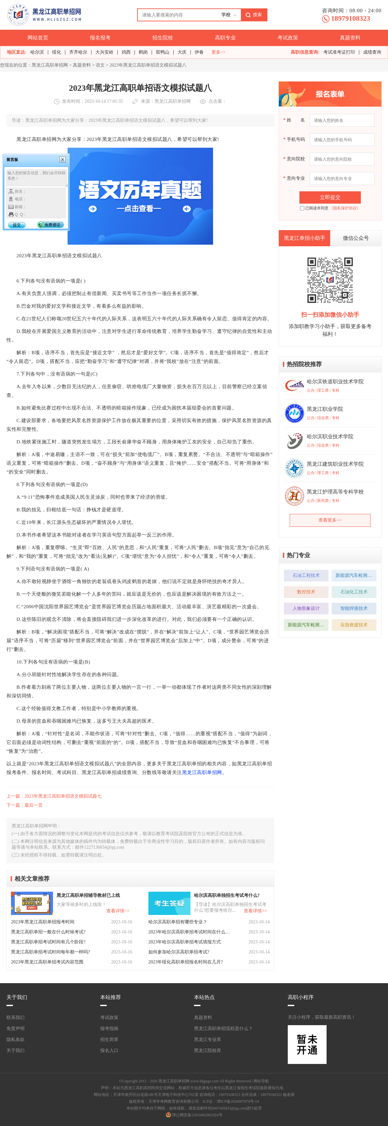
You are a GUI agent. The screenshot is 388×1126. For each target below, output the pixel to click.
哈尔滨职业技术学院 (330, 436)
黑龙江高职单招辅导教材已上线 (88, 895)
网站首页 (37, 37)
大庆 (182, 52)
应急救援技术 (354, 624)
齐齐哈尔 (78, 52)
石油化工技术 (354, 592)
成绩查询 (372, 52)
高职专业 (225, 37)
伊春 (199, 52)
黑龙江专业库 (207, 1039)
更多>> (218, 52)
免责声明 (15, 1028)
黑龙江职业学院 (325, 409)
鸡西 (126, 52)
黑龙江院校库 (207, 1050)
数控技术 (306, 592)
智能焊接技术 (354, 608)
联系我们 (15, 1017)
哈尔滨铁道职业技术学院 (335, 381)
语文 (100, 65)
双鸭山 (162, 52)
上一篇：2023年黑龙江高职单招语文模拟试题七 (54, 796)
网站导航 (261, 1081)
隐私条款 (15, 1039)
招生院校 (162, 37)
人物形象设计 (306, 608)
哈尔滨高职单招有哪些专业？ (177, 921)
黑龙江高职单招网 (50, 65)
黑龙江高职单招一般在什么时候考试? (48, 931)
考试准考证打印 (339, 52)
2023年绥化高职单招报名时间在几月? (185, 962)
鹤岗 (143, 52)
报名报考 (100, 37)
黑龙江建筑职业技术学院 (335, 464)
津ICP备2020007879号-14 (238, 1101)
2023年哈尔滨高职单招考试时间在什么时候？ (189, 931)
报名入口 (109, 1050)
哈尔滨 (37, 52)
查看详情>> (118, 910)
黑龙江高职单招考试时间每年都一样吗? (50, 952)
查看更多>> (330, 520)
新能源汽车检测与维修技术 (356, 575)
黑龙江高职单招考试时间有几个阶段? (48, 942)
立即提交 (330, 197)
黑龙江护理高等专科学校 (335, 491)
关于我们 (15, 1050)
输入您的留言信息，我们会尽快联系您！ (37, 178)
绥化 (56, 52)
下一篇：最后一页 (24, 805)
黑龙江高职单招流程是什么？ (223, 1028)
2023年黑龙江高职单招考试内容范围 (47, 962)
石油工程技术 (306, 575)
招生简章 (109, 1039)
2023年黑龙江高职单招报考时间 (42, 921)
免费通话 (52, 225)
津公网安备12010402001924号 (197, 1115)
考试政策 (287, 37)
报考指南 (109, 1028)
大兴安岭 (104, 52)
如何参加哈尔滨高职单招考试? (178, 952)
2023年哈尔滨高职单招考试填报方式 (184, 942)
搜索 (257, 14)
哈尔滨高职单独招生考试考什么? (227, 895)
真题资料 (350, 37)
